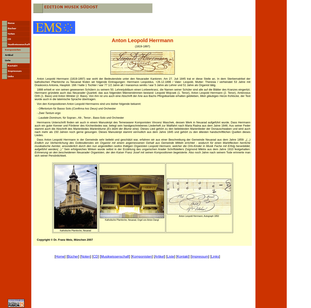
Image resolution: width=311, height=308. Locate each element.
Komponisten (142, 256)
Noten (85, 256)
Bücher (72, 256)
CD (95, 256)
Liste (170, 256)
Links (215, 256)
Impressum (199, 256)
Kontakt (183, 256)
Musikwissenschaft (115, 256)
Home (60, 256)
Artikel (159, 256)
